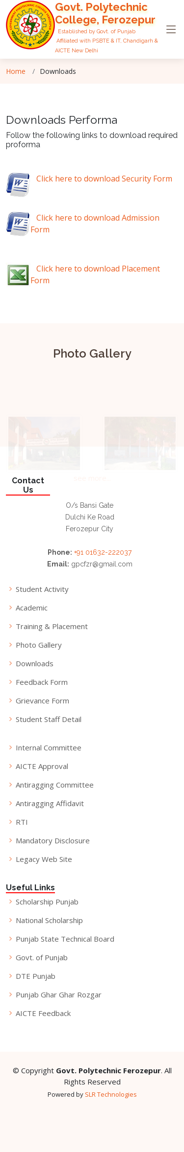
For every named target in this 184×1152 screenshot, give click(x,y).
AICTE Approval (42, 766)
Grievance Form (42, 700)
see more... (92, 480)
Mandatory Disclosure (53, 840)
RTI (22, 822)
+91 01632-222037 (102, 552)
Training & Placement (52, 626)
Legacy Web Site (44, 859)
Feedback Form (42, 682)
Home (16, 71)
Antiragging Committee (55, 785)
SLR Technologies (111, 1094)
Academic (32, 607)
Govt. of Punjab (42, 957)
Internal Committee (48, 747)
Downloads (34, 663)
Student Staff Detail (48, 719)
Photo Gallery (39, 645)
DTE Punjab (35, 976)
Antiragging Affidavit (50, 803)
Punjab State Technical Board (65, 939)
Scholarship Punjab (47, 901)
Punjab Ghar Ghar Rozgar (59, 994)
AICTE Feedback (43, 1013)
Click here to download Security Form (101, 178)
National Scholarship (49, 920)
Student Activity (42, 589)
